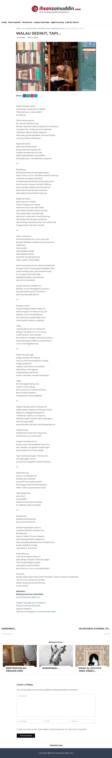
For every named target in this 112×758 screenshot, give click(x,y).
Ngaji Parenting (57, 22)
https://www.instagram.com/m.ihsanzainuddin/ (36, 612)
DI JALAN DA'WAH (29, 29)
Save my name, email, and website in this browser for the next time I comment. (52, 729)
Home (18, 29)
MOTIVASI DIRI (44, 29)
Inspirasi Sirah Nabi (41, 22)
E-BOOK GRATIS (72, 22)
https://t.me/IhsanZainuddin (28, 606)
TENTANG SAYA (56, 745)
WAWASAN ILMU (57, 29)
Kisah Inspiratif (14, 22)
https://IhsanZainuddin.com (28, 597)
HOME (4, 22)
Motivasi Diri (27, 22)
